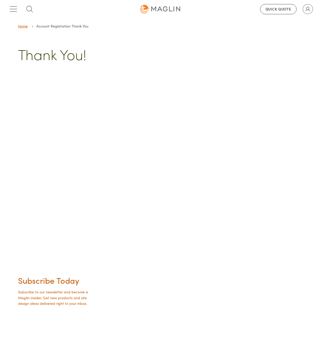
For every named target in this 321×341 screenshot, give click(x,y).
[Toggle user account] (308, 9)
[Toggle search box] (29, 9)
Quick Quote (278, 9)
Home (23, 26)
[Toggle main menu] (13, 9)
